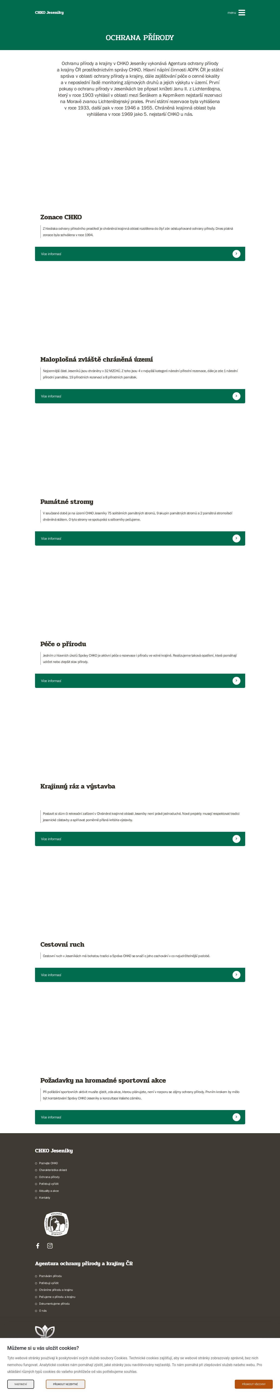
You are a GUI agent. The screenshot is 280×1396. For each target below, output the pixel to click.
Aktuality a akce (49, 1191)
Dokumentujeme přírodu (54, 1303)
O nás (43, 1310)
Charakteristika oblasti (53, 1170)
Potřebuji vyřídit (48, 1184)
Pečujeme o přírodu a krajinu (57, 1297)
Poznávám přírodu (50, 1276)
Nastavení (20, 1384)
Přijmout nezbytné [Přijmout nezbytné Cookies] (65, 1384)
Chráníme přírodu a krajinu (56, 1290)
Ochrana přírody (49, 1177)
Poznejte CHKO (48, 1163)
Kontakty (44, 1197)
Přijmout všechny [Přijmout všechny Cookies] (254, 1384)
